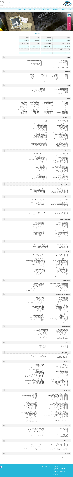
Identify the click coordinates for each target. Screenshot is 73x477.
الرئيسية (67, 466)
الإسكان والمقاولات (66, 43)
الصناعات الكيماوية (47, 46)
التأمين (38, 43)
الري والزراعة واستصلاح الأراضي (64, 49)
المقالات (45, 466)
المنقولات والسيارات (55, 469)
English (5, 1)
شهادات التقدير (62, 471)
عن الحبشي (63, 468)
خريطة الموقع (11, 1)
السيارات (49, 52)
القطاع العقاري (56, 468)
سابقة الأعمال (63, 469)
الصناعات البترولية (47, 43)
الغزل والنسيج (48, 49)
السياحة (38, 52)
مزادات (49, 466)
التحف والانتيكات (55, 474)
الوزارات (68, 37)
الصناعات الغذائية (36, 46)
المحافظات (49, 37)
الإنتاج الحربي (36, 49)
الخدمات (27, 49)
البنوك (27, 37)
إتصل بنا (37, 466)
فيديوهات (41, 466)
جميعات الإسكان (48, 40)
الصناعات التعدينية (66, 46)
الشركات (68, 40)
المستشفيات (26, 40)
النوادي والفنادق (36, 40)
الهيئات (38, 37)
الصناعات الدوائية (66, 52)
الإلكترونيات (26, 46)
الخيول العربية (56, 471)
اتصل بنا (17, 1)
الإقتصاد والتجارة (25, 43)
